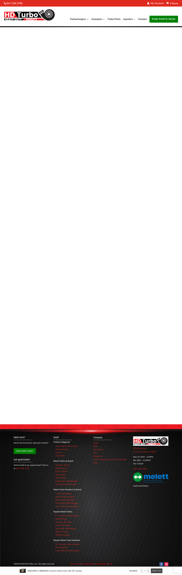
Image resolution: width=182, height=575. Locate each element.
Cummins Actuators (63, 492)
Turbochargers (80, 11)
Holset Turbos (61, 517)
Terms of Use (75, 562)
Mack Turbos (60, 473)
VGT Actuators (61, 546)
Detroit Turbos (61, 466)
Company (97, 436)
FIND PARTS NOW (86, 27)
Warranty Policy (89, 565)
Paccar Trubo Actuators (65, 498)
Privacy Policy (88, 562)
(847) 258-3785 (22, 467)
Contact (144, 11)
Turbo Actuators (61, 448)
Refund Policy (101, 562)
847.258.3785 (14, 3)
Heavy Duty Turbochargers (66, 444)
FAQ (95, 451)
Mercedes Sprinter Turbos (66, 483)
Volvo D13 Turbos (62, 524)
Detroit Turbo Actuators (65, 495)
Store (95, 444)
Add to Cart (156, 571)
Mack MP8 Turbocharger (65, 527)
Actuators (98, 11)
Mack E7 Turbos (62, 530)
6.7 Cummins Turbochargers (67, 514)
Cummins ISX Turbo (63, 520)
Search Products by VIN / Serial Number (110, 458)
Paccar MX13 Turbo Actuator (67, 549)
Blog (95, 461)
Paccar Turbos (61, 470)
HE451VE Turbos (62, 533)
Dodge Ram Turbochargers (66, 479)
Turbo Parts (115, 11)
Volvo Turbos (60, 476)
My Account (98, 448)
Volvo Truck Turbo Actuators (67, 505)
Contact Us (97, 454)
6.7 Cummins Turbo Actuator (67, 542)
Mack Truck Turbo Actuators (66, 501)
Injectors (130, 11)
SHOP (56, 436)
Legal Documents (105, 565)
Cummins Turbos (62, 463)
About (95, 441)
